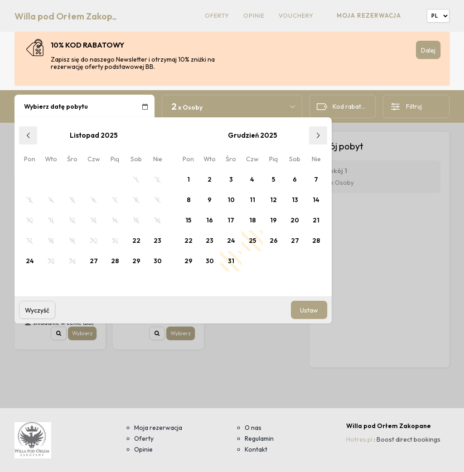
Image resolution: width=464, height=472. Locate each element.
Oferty (217, 15)
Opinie (254, 15)
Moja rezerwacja (369, 15)
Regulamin (259, 438)
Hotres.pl (359, 439)
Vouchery (296, 15)
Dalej (428, 50)
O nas (253, 428)
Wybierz (82, 333)
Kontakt (256, 449)
